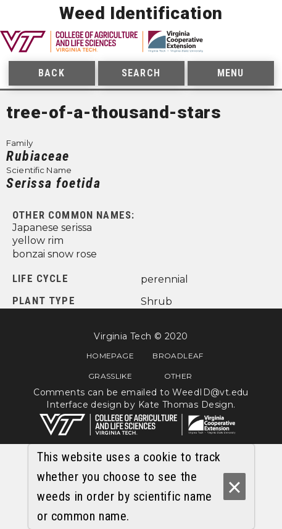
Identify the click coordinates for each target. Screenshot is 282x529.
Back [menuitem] (51, 73)
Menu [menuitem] (230, 73)
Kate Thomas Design (186, 404)
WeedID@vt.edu (210, 392)
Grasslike (110, 375)
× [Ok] (234, 487)
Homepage (110, 355)
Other (178, 375)
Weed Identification (141, 13)
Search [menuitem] (141, 73)
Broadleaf (177, 355)
